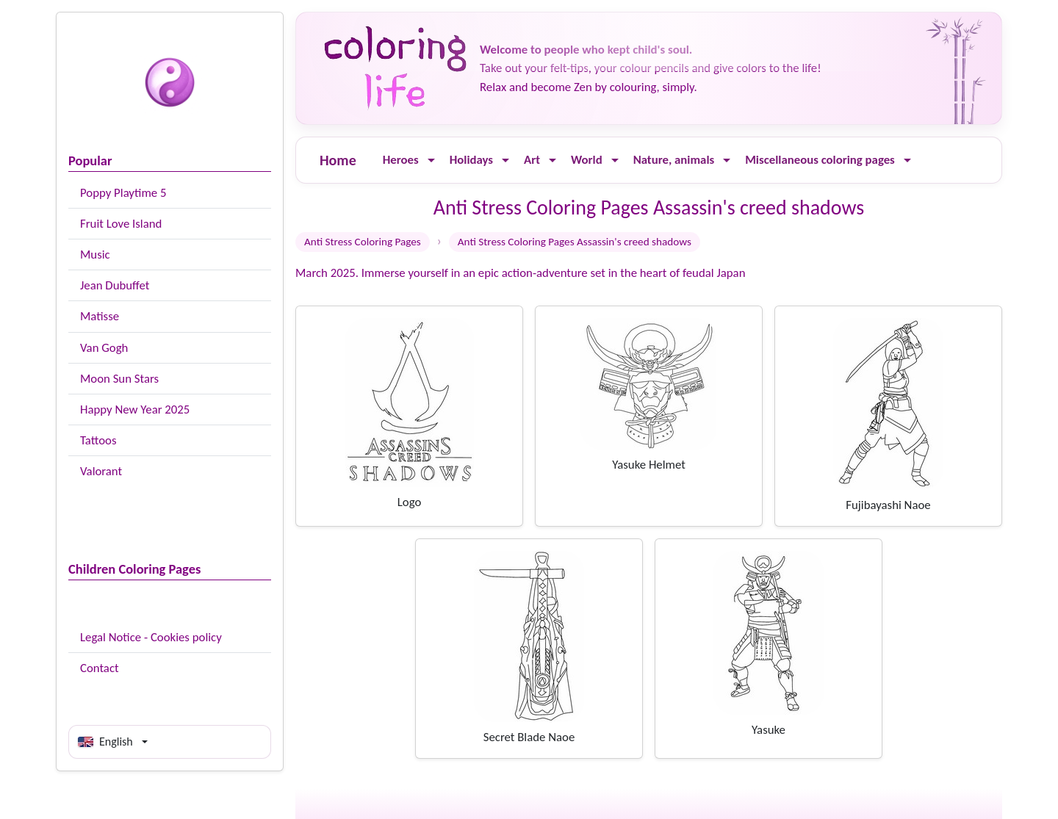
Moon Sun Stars (119, 378)
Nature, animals (674, 159)
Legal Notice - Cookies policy (151, 637)
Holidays (471, 159)
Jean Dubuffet (114, 285)
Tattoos (98, 440)
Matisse (99, 316)
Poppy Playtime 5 (123, 193)
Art (532, 159)
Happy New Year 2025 (135, 409)
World (586, 159)
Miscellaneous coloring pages (820, 159)
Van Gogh (104, 348)
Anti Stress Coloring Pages (362, 241)
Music (95, 254)
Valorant (101, 471)
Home (338, 160)
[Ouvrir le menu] (431, 160)
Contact (99, 668)
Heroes (401, 159)
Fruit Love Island (121, 223)
